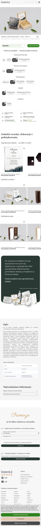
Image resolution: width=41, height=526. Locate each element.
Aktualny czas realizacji (26, 476)
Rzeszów (29, 502)
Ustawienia (20, 519)
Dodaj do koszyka (33, 45)
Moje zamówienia (25, 474)
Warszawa (3, 491)
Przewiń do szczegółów (10, 50)
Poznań (16, 493)
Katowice (16, 497)
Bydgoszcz (17, 495)
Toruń (2, 502)
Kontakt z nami (24, 478)
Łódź (28, 491)
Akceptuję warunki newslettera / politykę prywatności (16, 442)
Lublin (28, 495)
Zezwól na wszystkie (20, 515)
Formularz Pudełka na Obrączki (28, 50)
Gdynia (29, 497)
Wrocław (3, 493)
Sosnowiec (30, 500)
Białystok (3, 497)
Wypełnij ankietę (20, 458)
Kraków (16, 491)
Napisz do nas (10, 266)
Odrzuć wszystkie (20, 523)
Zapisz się (20, 445)
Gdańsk (29, 493)
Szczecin (3, 495)
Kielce (15, 502)
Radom (16, 500)
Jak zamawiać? (24, 481)
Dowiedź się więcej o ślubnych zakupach (29, 288)
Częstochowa (4, 500)
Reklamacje (24, 483)
